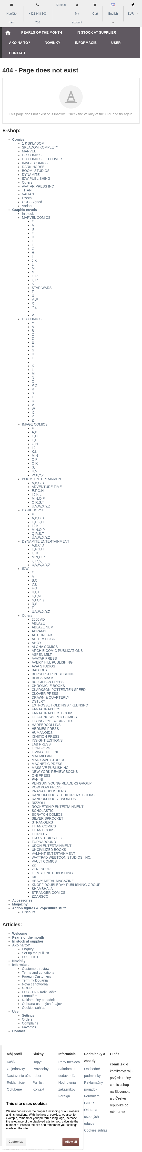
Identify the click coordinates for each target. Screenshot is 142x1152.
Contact (18, 1031)
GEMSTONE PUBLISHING (52, 873)
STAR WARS (42, 288)
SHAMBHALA (42, 889)
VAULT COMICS (44, 861)
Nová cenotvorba (35, 984)
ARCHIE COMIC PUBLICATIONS (57, 651)
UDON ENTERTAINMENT (51, 846)
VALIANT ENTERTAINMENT (53, 853)
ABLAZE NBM (42, 627)
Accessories (22, 900)
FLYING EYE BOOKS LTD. (52, 721)
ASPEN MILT (42, 654)
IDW (25, 569)
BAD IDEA (40, 670)
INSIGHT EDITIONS (47, 740)
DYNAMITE (31, 175)
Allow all (71, 1141)
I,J (33, 448)
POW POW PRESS (46, 787)
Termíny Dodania (35, 980)
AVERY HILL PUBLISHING (52, 662)
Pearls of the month (28, 937)
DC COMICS (31, 155)
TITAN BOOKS (43, 830)
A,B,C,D (38, 483)
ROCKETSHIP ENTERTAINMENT (57, 807)
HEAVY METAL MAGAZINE (53, 881)
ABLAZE (38, 623)
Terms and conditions (38, 972)
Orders (27, 1019)
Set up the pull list (35, 953)
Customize (16, 1141)
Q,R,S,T (38, 502)
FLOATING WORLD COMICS (54, 717)
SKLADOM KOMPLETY (40, 147)
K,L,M (36, 596)
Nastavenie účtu (19, 1076)
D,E (34, 584)
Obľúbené (14, 1089)
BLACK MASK (42, 678)
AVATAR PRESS (44, 658)
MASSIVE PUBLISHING (50, 768)
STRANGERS (42, 822)
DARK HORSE (33, 167)
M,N (35, 455)
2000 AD (38, 619)
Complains (30, 1023)
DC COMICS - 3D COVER (42, 159)
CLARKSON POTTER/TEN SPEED (59, 690)
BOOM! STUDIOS (36, 171)
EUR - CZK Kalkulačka (39, 992)
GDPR (27, 988)
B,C (34, 580)
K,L (34, 452)
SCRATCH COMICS (47, 814)
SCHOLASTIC (42, 811)
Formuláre (30, 996)
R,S (34, 604)
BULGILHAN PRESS (48, 682)
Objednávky (16, 1069)
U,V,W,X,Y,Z (41, 506)
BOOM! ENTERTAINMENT (42, 479)
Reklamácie (16, 1082)
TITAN (26, 190)
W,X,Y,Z (38, 475)
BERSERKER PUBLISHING (53, 674)
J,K (34, 260)
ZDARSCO (40, 896)
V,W (35, 299)
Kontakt (38, 1089)
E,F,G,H (38, 491)
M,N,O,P (38, 498)
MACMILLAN (42, 756)
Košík (11, 1062)
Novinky (18, 961)
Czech (27, 198)
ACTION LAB (42, 635)
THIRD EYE (41, 834)
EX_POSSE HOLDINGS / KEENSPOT (61, 705)
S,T (34, 467)
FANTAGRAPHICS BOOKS (52, 713)
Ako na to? (21, 945)
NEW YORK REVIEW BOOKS (55, 772)
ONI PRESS (41, 775)
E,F (34, 440)
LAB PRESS (41, 744)
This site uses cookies (27, 1104)
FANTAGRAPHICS (46, 709)
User (16, 1011)
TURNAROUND (44, 842)
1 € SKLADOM (33, 143)
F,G (34, 588)
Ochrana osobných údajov (42, 1004)
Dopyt (37, 1062)
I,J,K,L (36, 495)
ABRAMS (39, 631)
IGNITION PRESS (46, 736)
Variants (28, 206)
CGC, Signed (32, 202)
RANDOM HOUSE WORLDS (54, 799)
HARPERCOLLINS (46, 725)
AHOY (36, 643)
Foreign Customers (36, 976)
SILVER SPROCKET (47, 818)
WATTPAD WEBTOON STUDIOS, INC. (61, 857)
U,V (34, 471)
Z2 (34, 865)
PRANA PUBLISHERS (49, 791)
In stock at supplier (27, 941)
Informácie (21, 965)
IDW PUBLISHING (36, 178)
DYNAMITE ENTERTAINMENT (45, 541)
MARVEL (29, 151)
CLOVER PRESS (45, 693)
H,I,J (35, 592)
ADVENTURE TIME (47, 487)
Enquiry (27, 949)
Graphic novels (24, 210)
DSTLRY (38, 701)
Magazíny (20, 904)
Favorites (29, 1027)
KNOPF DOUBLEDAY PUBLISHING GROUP (66, 885)
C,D (35, 436)
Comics (18, 139)
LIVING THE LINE (45, 752)
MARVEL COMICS (36, 217)
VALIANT (29, 194)
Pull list (38, 1082)
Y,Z (34, 307)
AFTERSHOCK (43, 639)
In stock (28, 214)
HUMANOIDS (42, 733)
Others (27, 182)
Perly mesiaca (69, 1062)
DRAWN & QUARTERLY (50, 697)
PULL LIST (30, 957)
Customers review (35, 969)
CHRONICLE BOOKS (48, 686)
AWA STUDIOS (43, 666)
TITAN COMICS (44, 826)
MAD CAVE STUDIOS (48, 760)
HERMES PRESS (45, 729)
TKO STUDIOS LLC (47, 838)
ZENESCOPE (42, 869)
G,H (35, 444)
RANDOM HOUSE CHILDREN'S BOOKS (63, 795)
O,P (35, 276)
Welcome (19, 933)
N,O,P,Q (38, 600)
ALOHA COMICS (45, 647)
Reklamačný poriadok (38, 1000)
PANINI (37, 779)
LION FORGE (42, 748)
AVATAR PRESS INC (38, 186)
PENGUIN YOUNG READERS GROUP (62, 783)
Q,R (35, 280)
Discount (28, 912)
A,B (34, 432)
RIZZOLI (38, 803)
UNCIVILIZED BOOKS (49, 850)
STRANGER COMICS (48, 892)
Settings (28, 1015)
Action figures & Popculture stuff (39, 908)
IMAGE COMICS (35, 163)
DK (34, 877)
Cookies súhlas (33, 1008)
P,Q (34, 385)
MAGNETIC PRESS (47, 764)
